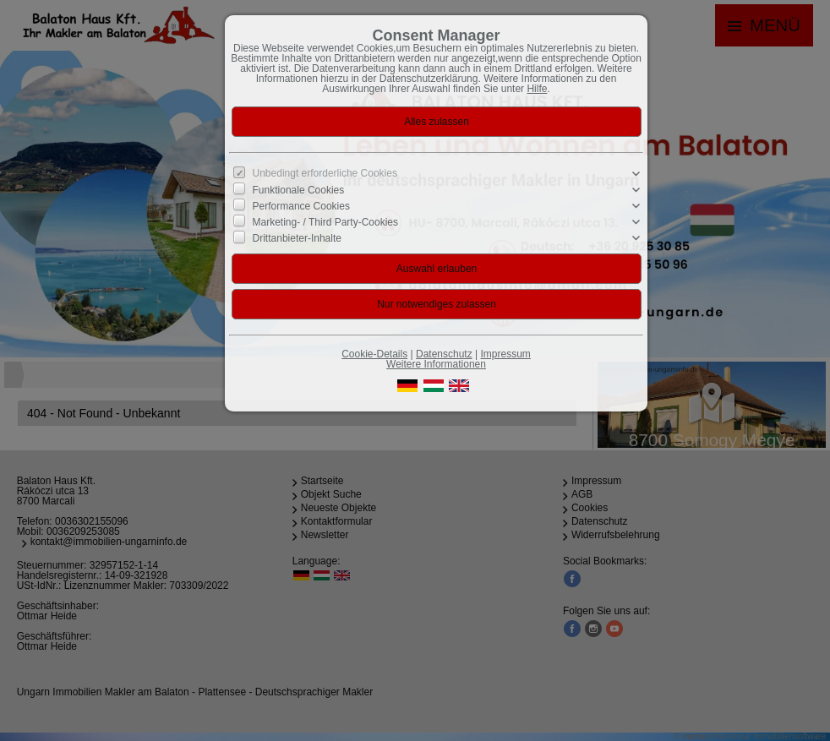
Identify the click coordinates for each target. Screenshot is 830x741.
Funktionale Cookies (299, 189)
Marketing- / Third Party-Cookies (326, 222)
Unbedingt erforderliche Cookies (325, 173)
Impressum (505, 354)
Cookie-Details (374, 354)
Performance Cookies (301, 206)
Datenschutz (444, 354)
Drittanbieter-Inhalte (297, 238)
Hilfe (537, 89)
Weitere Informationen (436, 364)
